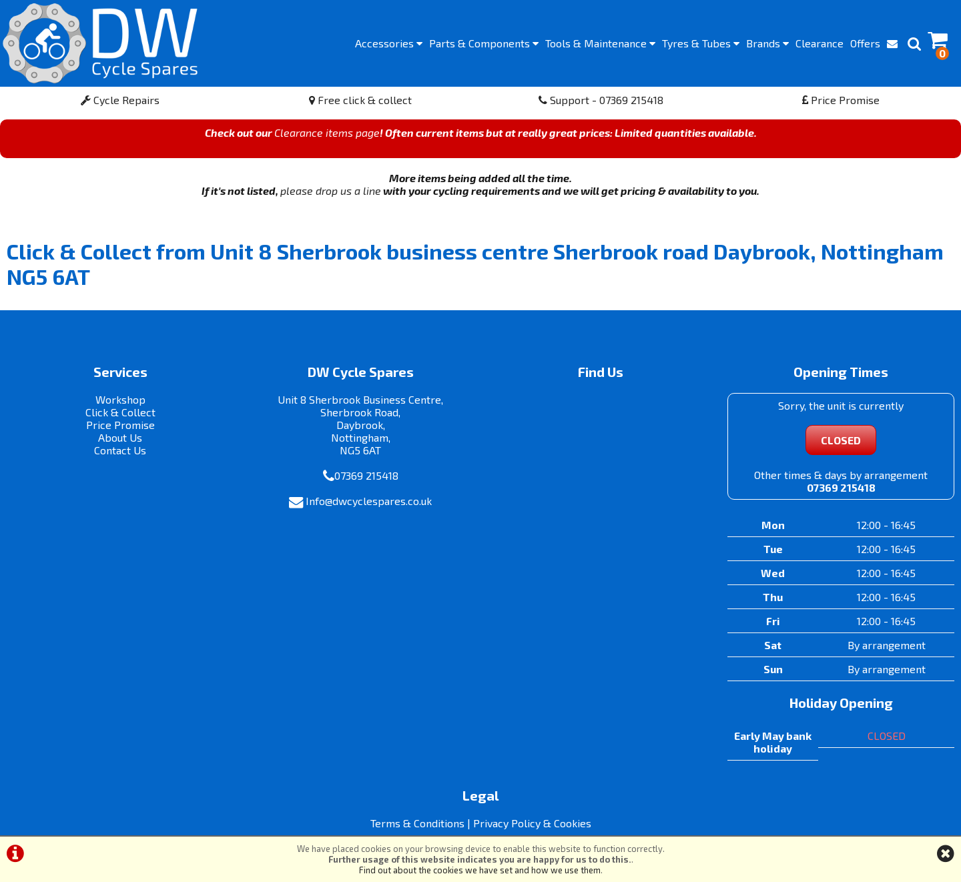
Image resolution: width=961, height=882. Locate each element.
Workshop (120, 399)
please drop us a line (330, 190)
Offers (865, 43)
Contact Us (120, 450)
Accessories (388, 43)
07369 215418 (366, 475)
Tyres (700, 43)
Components (484, 43)
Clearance (819, 43)
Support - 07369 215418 (601, 99)
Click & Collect (120, 412)
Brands (767, 43)
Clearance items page (327, 132)
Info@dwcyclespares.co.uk (369, 500)
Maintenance (600, 43)
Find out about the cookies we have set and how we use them (480, 870)
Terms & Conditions (417, 823)
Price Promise (841, 99)
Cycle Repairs (120, 99)
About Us (120, 437)
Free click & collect (360, 99)
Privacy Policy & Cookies (532, 823)
